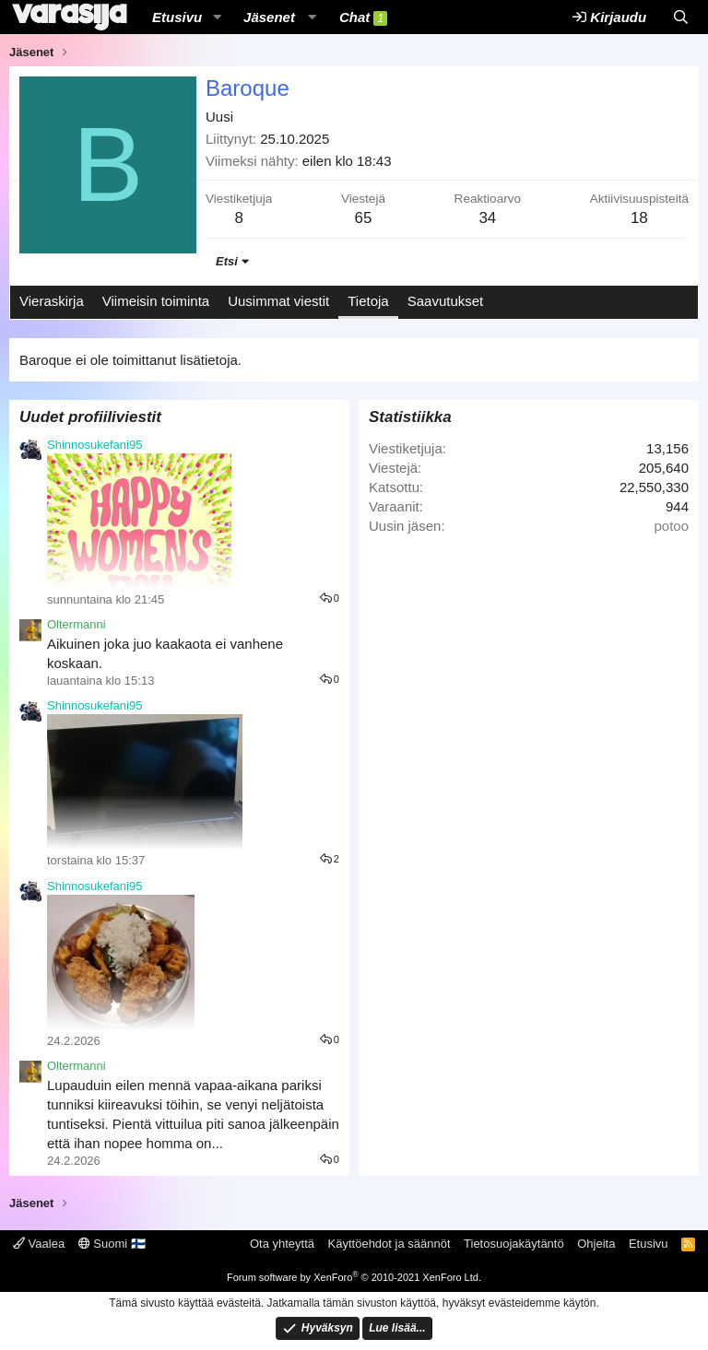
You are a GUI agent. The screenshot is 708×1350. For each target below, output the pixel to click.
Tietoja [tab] (368, 301)
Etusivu (177, 17)
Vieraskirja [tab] (51, 301)
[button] (217, 17)
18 (639, 218)
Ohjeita (596, 1243)
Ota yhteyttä (282, 1243)
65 (363, 218)
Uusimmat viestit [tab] (278, 301)
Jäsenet (269, 17)
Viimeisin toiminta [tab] (155, 301)
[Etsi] (681, 17)
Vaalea (39, 1243)
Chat (363, 17)
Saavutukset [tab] (445, 301)
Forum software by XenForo (354, 1277)
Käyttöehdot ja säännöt (389, 1243)
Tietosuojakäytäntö (514, 1243)
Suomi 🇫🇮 (112, 1243)
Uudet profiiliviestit (90, 417)
